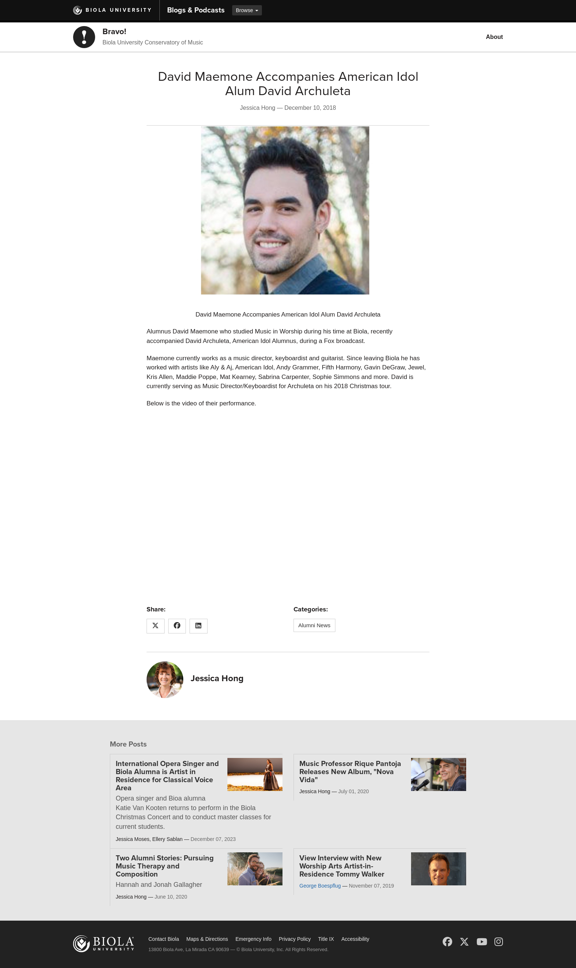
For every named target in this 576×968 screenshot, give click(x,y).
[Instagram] (498, 941)
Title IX (326, 939)
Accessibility (355, 939)
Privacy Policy (295, 939)
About (494, 37)
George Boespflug (320, 886)
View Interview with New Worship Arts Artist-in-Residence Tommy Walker (341, 866)
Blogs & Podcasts (196, 10)
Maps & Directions (207, 939)
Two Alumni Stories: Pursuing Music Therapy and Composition (165, 866)
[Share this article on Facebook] (177, 626)
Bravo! (114, 31)
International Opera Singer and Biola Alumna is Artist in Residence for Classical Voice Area (167, 775)
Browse (247, 10)
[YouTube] (481, 941)
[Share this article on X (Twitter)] (156, 626)
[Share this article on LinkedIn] (199, 626)
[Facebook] (447, 941)
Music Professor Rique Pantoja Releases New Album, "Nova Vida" (350, 771)
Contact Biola (163, 939)
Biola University (119, 10)
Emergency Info (253, 939)
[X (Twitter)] (464, 941)
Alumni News (314, 625)
